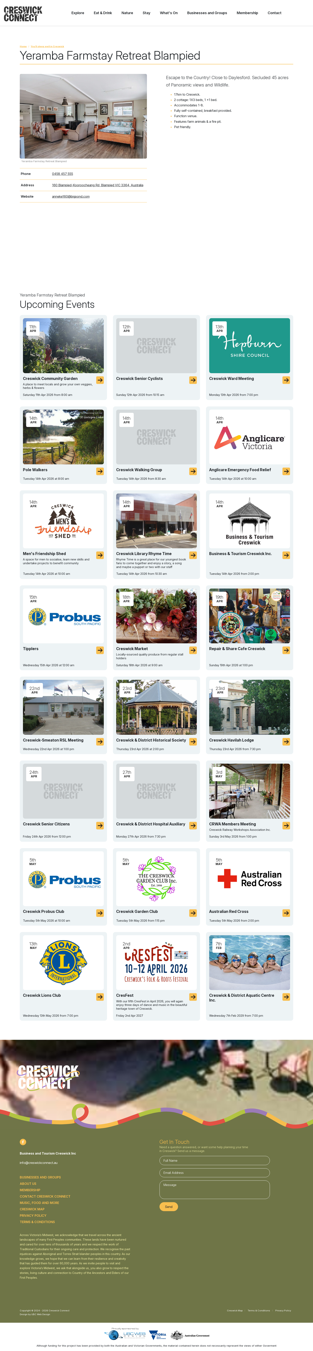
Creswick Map (32, 1209)
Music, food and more (39, 1203)
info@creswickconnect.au (38, 1163)
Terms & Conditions (37, 1222)
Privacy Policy (33, 1216)
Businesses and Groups (40, 1177)
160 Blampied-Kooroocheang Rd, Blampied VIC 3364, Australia (97, 185)
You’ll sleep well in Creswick (47, 46)
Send (168, 1207)
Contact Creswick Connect (45, 1196)
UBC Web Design (40, 1314)
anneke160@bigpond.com (71, 196)
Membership (30, 1190)
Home (23, 46)
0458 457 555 (62, 174)
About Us (28, 1184)
